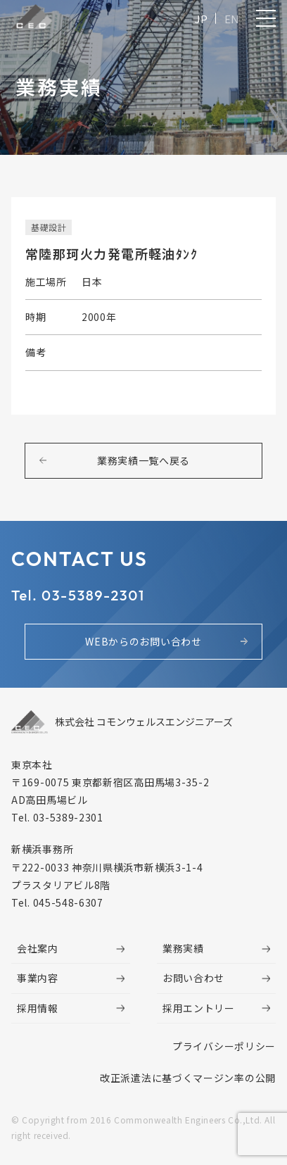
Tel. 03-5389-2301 (78, 595)
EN (231, 18)
